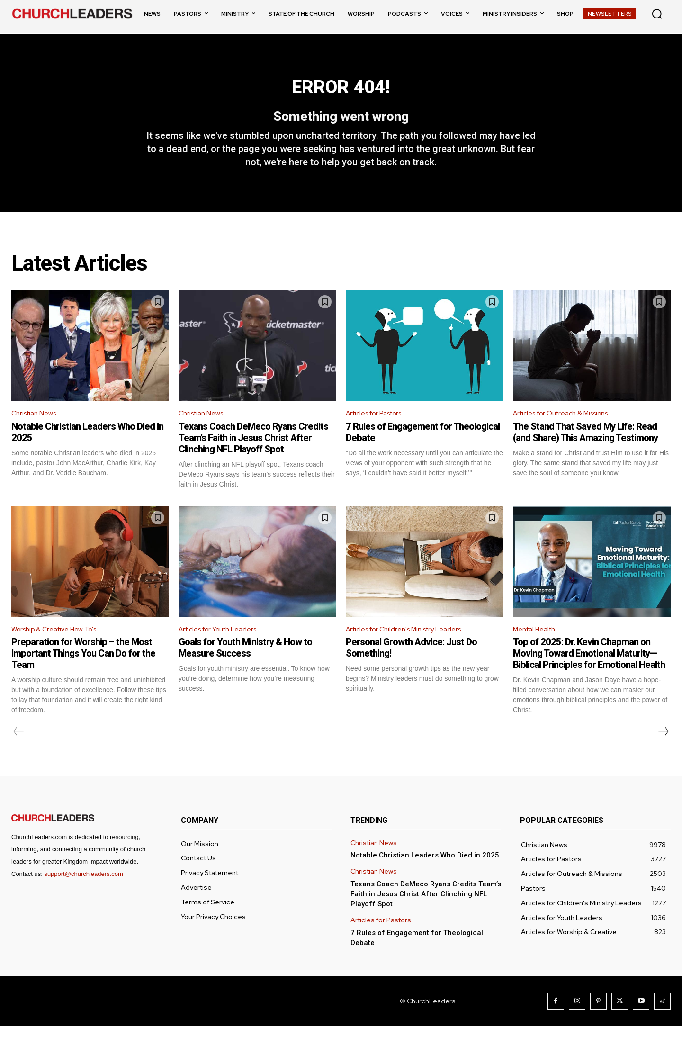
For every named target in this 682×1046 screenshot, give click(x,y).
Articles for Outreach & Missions (568, 430)
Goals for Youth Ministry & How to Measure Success (245, 667)
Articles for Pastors (379, 430)
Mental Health (538, 648)
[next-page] (663, 751)
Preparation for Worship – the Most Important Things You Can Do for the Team (83, 673)
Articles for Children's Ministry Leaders (412, 648)
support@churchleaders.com (83, 893)
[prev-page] (18, 751)
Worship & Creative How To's (60, 648)
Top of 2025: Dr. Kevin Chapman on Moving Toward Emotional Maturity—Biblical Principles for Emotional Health (589, 673)
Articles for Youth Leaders (224, 648)
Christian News (37, 430)
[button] (657, 13)
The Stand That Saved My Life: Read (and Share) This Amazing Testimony (585, 449)
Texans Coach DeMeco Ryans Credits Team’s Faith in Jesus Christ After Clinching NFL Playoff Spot (253, 455)
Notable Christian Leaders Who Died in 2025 (424, 875)
